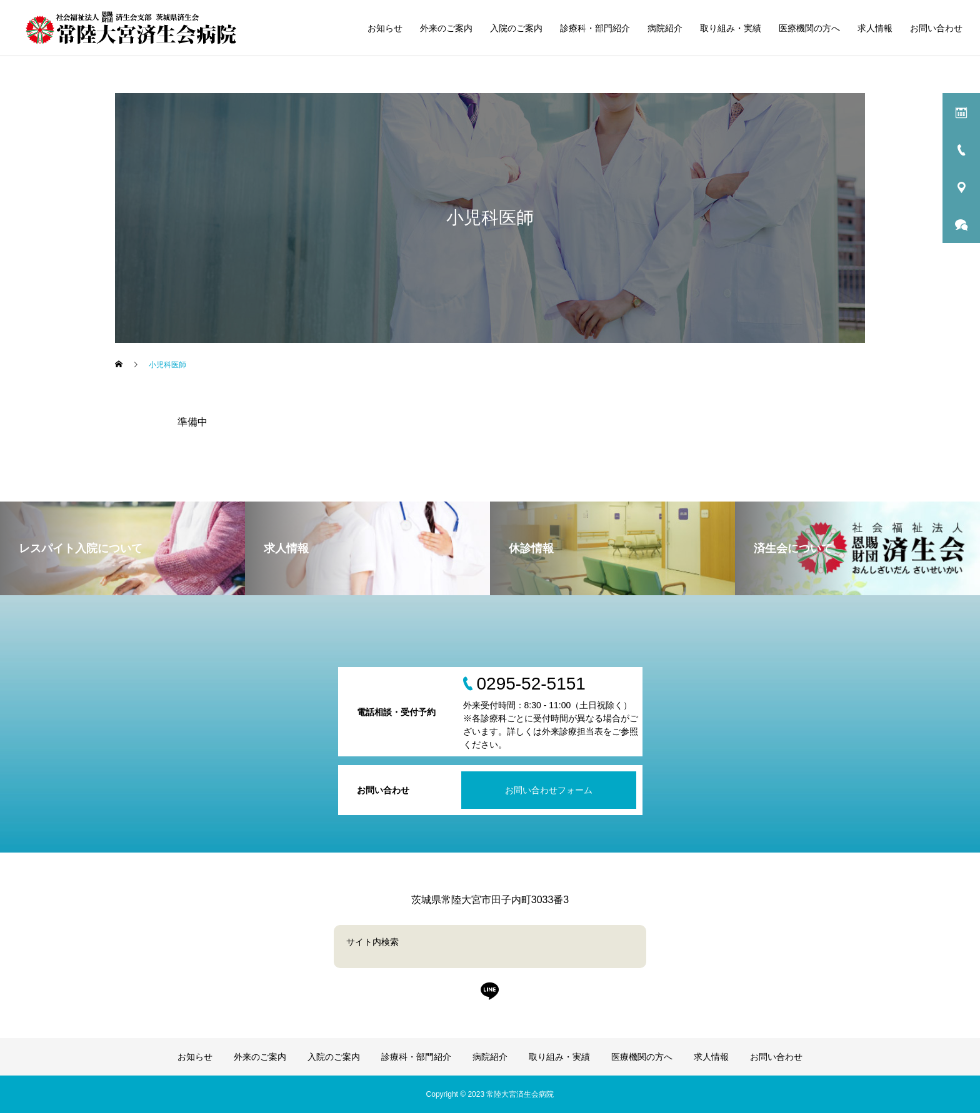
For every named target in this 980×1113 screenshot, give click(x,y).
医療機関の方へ (809, 28)
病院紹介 (665, 28)
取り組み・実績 (730, 28)
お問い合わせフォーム (548, 790)
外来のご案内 (446, 28)
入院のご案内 (516, 28)
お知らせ (385, 28)
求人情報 (875, 28)
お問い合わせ (936, 28)
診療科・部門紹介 (595, 28)
